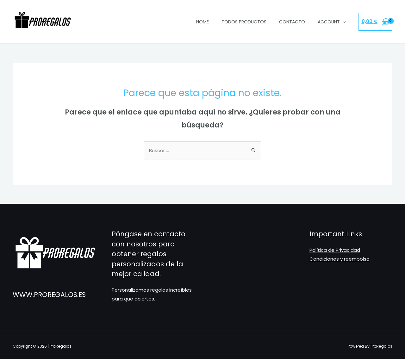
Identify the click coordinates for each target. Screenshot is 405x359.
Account (329, 22)
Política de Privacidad (334, 250)
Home (202, 22)
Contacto (292, 22)
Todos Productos (243, 22)
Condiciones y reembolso (339, 259)
